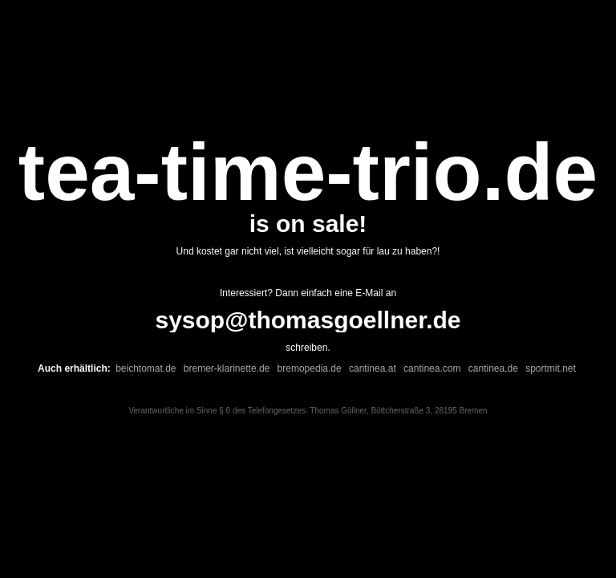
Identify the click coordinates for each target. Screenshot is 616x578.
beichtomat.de (146, 368)
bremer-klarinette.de (227, 368)
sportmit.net (550, 368)
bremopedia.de (310, 368)
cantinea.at (372, 368)
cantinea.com (431, 368)
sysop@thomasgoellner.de (307, 320)
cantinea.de (493, 368)
